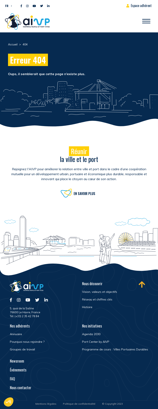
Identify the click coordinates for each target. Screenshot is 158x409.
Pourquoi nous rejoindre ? (27, 342)
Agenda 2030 (91, 334)
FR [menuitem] (6, 6)
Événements (18, 369)
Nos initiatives (92, 326)
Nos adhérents (20, 326)
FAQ (12, 378)
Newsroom (17, 361)
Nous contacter (20, 387)
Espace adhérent (141, 5)
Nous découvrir (92, 283)
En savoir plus (84, 194)
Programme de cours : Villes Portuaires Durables (115, 349)
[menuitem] (7, 5)
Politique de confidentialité (79, 403)
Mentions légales (45, 403)
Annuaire (16, 334)
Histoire (87, 307)
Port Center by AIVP (95, 342)
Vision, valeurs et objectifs (99, 292)
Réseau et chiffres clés (97, 299)
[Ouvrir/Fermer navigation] (146, 21)
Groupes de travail (22, 349)
